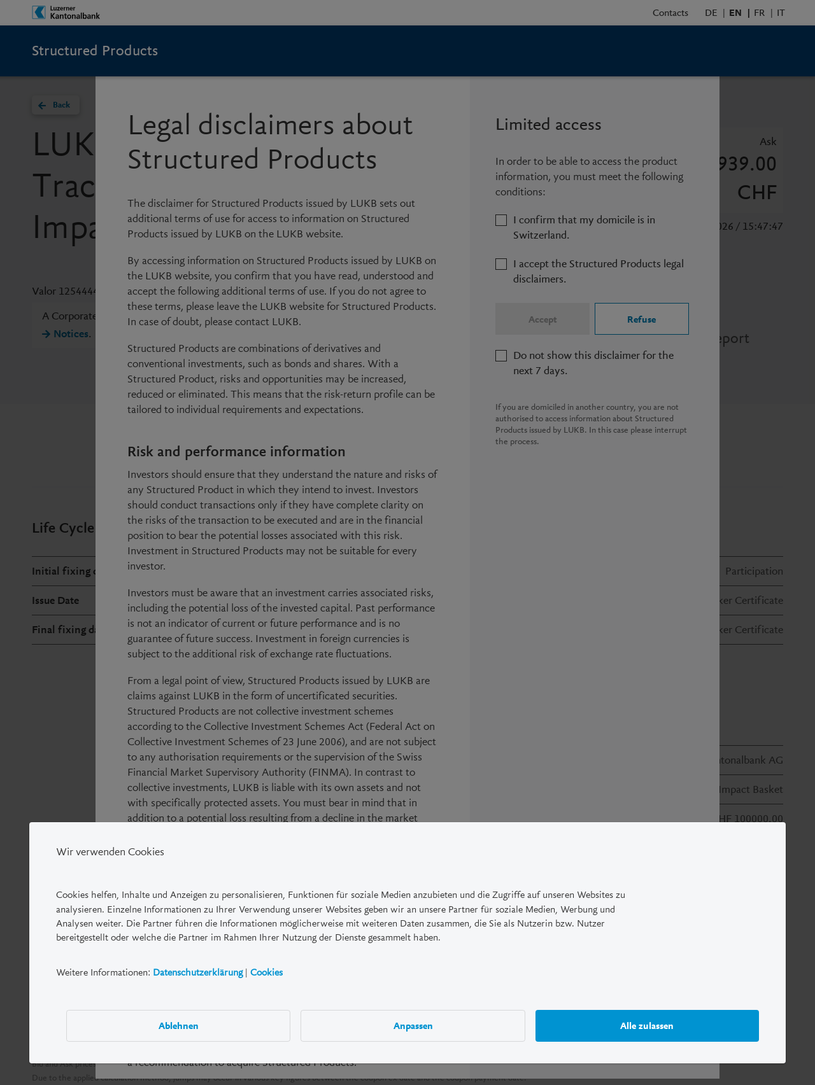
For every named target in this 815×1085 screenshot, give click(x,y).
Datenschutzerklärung (198, 972)
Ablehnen (179, 1025)
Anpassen (413, 1025)
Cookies (266, 972)
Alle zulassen (647, 1025)
